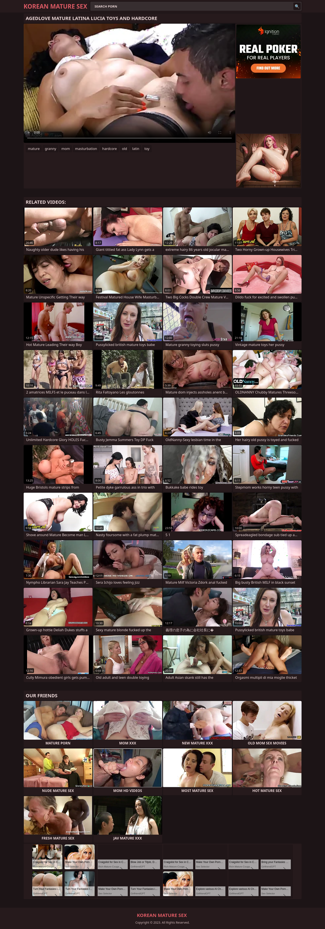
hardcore (109, 148)
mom (65, 148)
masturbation (86, 148)
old (124, 148)
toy (146, 148)
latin (135, 148)
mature (34, 148)
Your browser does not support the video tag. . (129, 83)
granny (50, 148)
